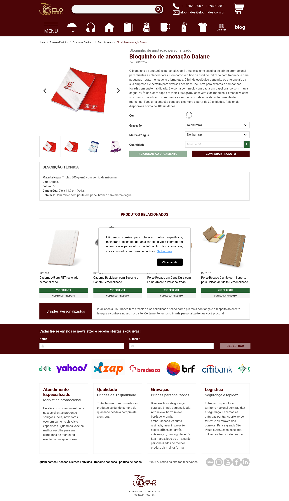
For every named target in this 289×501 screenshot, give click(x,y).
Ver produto (63, 290)
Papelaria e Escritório (82, 42)
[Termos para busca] (117, 9)
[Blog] (240, 27)
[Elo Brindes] (51, 9)
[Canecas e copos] (165, 27)
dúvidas (87, 462)
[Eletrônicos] (90, 27)
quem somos (48, 462)
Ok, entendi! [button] (169, 262)
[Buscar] (160, 9)
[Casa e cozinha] (109, 27)
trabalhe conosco (105, 462)
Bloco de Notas (105, 42)
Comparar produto (221, 154)
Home (42, 42)
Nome (43, 339)
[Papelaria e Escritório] (128, 27)
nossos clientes (69, 462)
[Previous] (45, 91)
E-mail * (134, 339)
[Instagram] (219, 462)
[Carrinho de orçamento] (238, 9)
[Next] (118, 91)
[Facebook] (236, 462)
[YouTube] (228, 462)
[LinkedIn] (245, 462)
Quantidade (136, 145)
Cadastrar (235, 346)
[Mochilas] (146, 27)
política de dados (130, 462)
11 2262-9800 (191, 6)
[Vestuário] (203, 27)
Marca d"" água (139, 135)
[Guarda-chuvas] (71, 27)
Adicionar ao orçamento (157, 154)
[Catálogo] (221, 27)
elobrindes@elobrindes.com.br (202, 12)
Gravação (135, 125)
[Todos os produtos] (50, 27)
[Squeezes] (184, 27)
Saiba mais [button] (164, 251)
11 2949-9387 (214, 6)
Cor (131, 115)
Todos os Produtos (59, 42)
